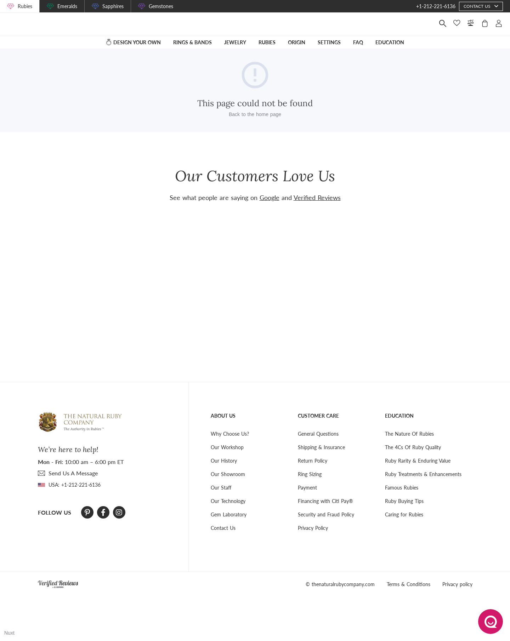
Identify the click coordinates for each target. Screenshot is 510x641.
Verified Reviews (317, 197)
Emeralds (67, 6)
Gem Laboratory (228, 514)
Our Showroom (228, 474)
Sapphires (113, 6)
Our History (224, 461)
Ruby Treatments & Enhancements (423, 474)
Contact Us (223, 528)
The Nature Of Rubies (409, 434)
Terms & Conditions (408, 584)
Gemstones (161, 6)
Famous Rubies (401, 488)
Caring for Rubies (404, 514)
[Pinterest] (87, 512)
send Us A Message (73, 473)
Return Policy (312, 461)
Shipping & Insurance (321, 447)
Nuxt (9, 633)
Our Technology (228, 501)
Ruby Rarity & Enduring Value (417, 461)
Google (269, 197)
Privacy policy (457, 584)
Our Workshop (227, 447)
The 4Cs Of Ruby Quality (413, 447)
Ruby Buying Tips (404, 501)
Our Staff (221, 488)
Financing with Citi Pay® (325, 501)
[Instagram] (119, 512)
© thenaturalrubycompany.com (340, 584)
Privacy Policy (313, 528)
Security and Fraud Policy (326, 514)
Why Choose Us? (230, 434)
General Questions (318, 434)
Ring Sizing (310, 474)
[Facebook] (103, 512)
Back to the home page (255, 119)
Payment (307, 488)
